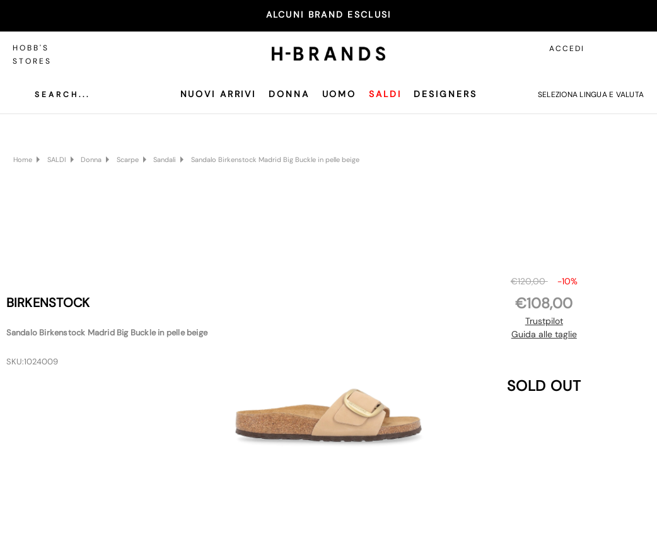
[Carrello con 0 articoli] (635, 49)
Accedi (566, 49)
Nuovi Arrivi (218, 94)
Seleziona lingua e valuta (591, 95)
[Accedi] (606, 48)
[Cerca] (53, 94)
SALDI (385, 94)
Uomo (339, 94)
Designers (445, 94)
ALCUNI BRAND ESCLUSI (329, 14)
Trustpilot (544, 321)
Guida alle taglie (544, 334)
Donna (289, 94)
